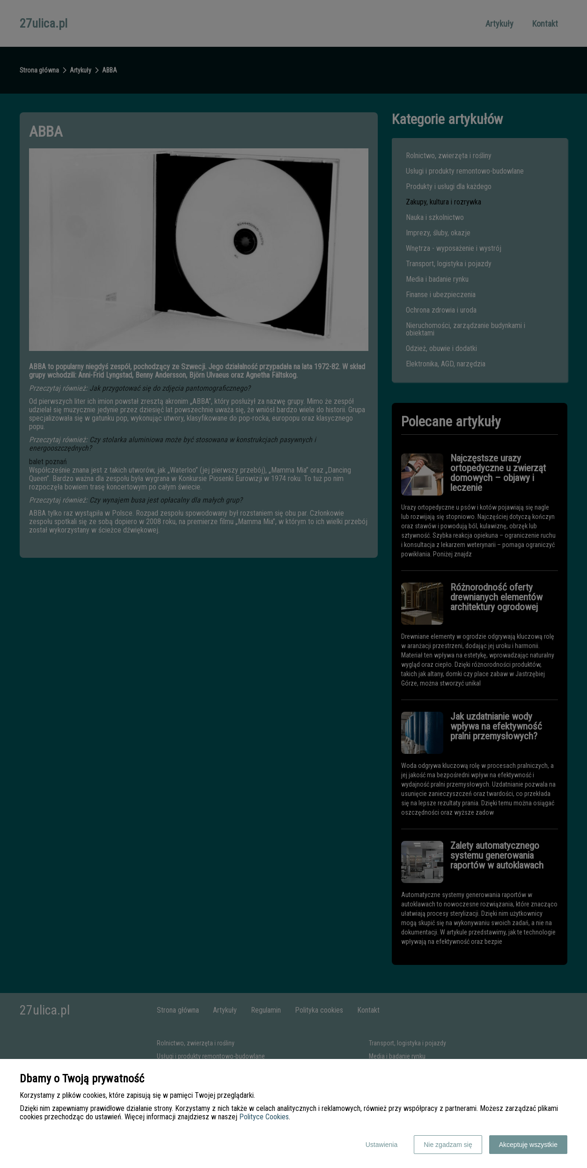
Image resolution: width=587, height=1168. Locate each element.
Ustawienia (381, 1144)
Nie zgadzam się (448, 1144)
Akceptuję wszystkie (528, 1144)
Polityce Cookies (264, 1116)
